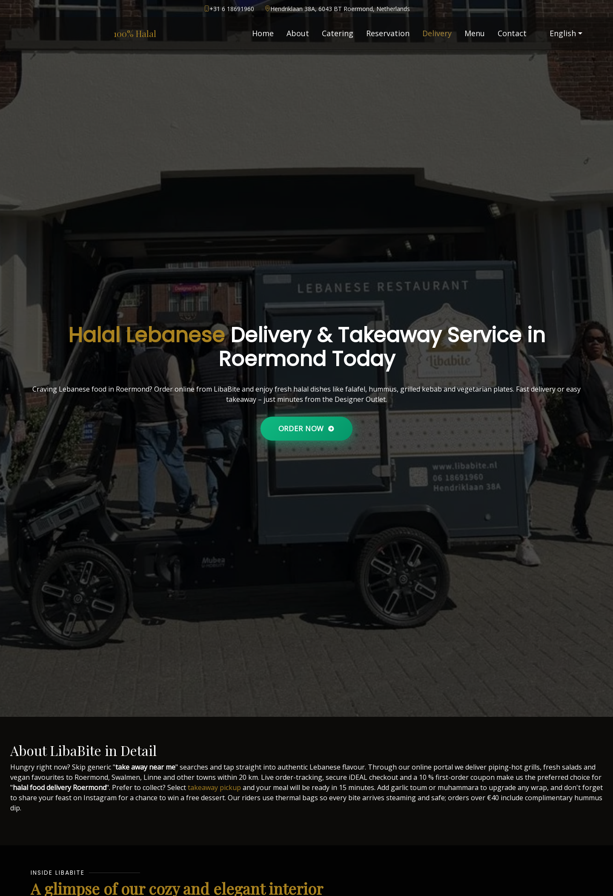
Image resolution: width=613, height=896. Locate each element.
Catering (337, 33)
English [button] (557, 33)
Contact (512, 33)
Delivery (437, 33)
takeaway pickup (214, 787)
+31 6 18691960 (231, 9)
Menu (474, 33)
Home (263, 33)
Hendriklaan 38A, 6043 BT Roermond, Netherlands (340, 9)
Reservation (388, 33)
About (297, 33)
